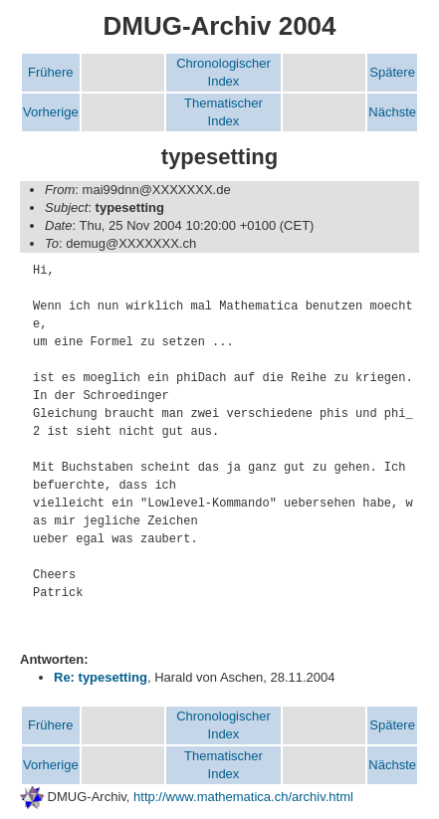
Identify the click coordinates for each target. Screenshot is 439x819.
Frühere (51, 72)
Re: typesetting (100, 677)
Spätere (392, 72)
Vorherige (51, 111)
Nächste (392, 111)
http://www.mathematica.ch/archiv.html (243, 796)
